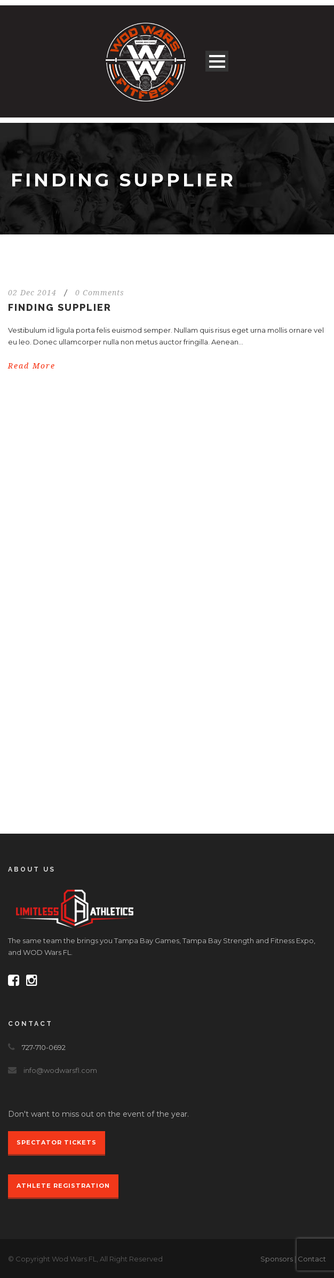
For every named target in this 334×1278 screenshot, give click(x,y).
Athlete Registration (63, 1185)
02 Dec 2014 (32, 292)
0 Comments (99, 292)
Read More (31, 366)
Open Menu (216, 61)
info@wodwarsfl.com (60, 1070)
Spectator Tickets (57, 1142)
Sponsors (276, 1259)
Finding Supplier (60, 307)
